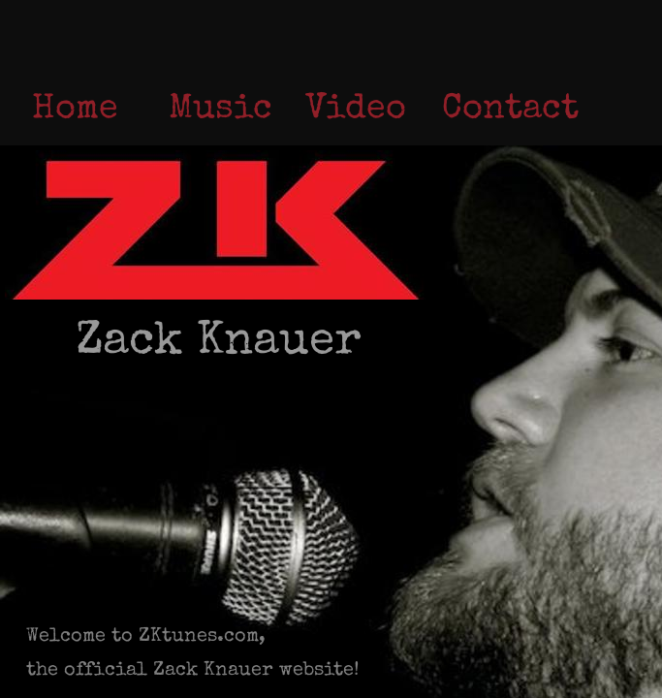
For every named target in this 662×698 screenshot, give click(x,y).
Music (220, 110)
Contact (510, 110)
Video (355, 110)
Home (75, 110)
